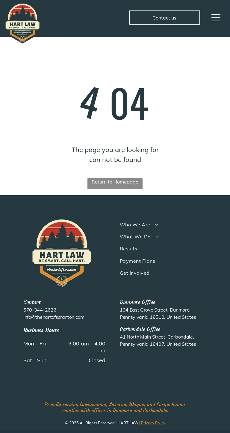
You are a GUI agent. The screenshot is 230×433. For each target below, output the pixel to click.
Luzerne (117, 404)
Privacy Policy (153, 422)
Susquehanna (171, 404)
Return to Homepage (115, 182)
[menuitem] (165, 224)
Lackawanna (93, 404)
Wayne (136, 404)
